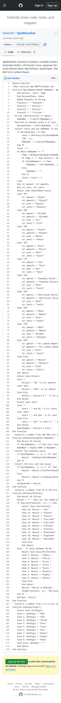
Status (37, 683)
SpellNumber (26, 33)
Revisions (26, 52)
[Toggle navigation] (5, 5)
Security (28, 683)
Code (9, 52)
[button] (45, 44)
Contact (25, 686)
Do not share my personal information (30, 689)
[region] (30, 366)
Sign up (52, 5)
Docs (17, 686)
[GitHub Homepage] (21, 694)
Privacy (19, 683)
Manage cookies (38, 686)
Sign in (39, 5)
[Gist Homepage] (21, 5)
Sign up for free (16, 661)
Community (48, 683)
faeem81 (9, 33)
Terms (10, 683)
